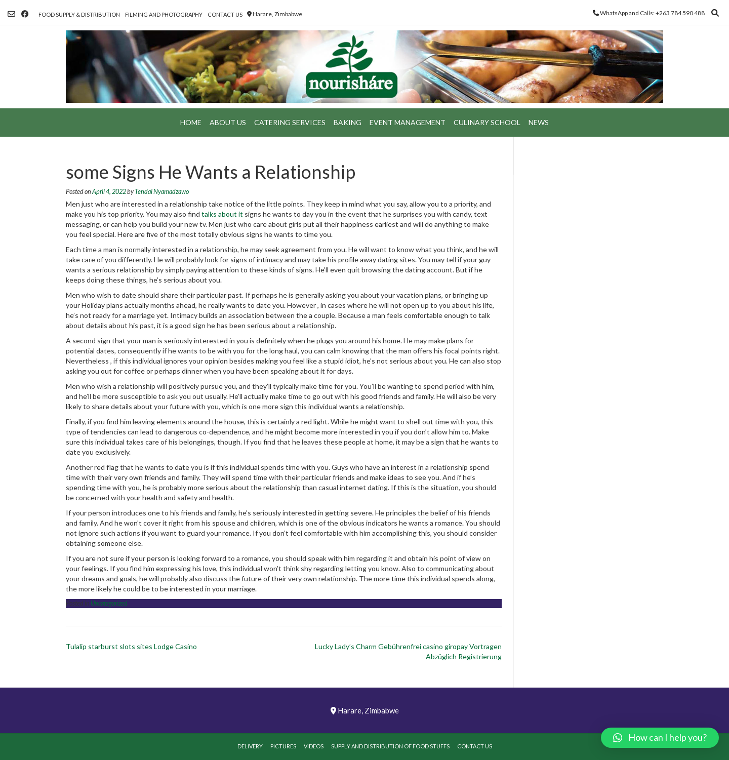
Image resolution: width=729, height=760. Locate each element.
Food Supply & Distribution (79, 14)
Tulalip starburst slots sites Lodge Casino (131, 646)
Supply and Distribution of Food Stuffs (390, 746)
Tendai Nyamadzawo (162, 191)
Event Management (408, 122)
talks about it (222, 214)
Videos (313, 746)
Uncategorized (109, 603)
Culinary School (487, 122)
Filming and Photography (163, 14)
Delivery (250, 746)
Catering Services (290, 122)
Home (190, 122)
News (539, 122)
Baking (347, 122)
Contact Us (225, 14)
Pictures (283, 746)
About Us (228, 122)
